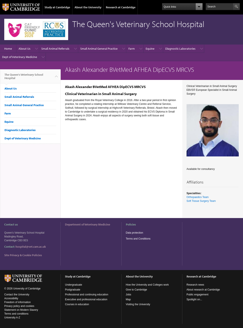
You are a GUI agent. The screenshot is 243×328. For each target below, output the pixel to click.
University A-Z (12, 317)
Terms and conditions (16, 313)
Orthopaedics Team (198, 197)
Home (8, 49)
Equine (150, 49)
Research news (195, 284)
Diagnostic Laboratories (180, 49)
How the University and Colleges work (147, 284)
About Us (24, 49)
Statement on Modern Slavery (21, 309)
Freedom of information (17, 302)
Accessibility (11, 298)
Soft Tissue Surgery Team (201, 200)
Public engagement (197, 294)
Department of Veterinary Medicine (87, 224)
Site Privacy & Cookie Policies (23, 255)
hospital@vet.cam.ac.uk (31, 247)
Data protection (134, 232)
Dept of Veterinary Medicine (19, 57)
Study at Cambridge (57, 7)
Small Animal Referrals (55, 49)
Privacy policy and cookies (19, 306)
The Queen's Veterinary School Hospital (23, 78)
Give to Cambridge (136, 289)
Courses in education (77, 304)
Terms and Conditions (138, 238)
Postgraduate (72, 289)
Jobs (128, 294)
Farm (131, 49)
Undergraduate (73, 284)
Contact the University (16, 294)
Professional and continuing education (86, 294)
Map (128, 299)
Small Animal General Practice (99, 49)
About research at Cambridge (203, 289)
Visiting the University (138, 304)
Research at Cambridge (120, 7)
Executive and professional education (86, 299)
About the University (88, 7)
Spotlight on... (194, 299)
